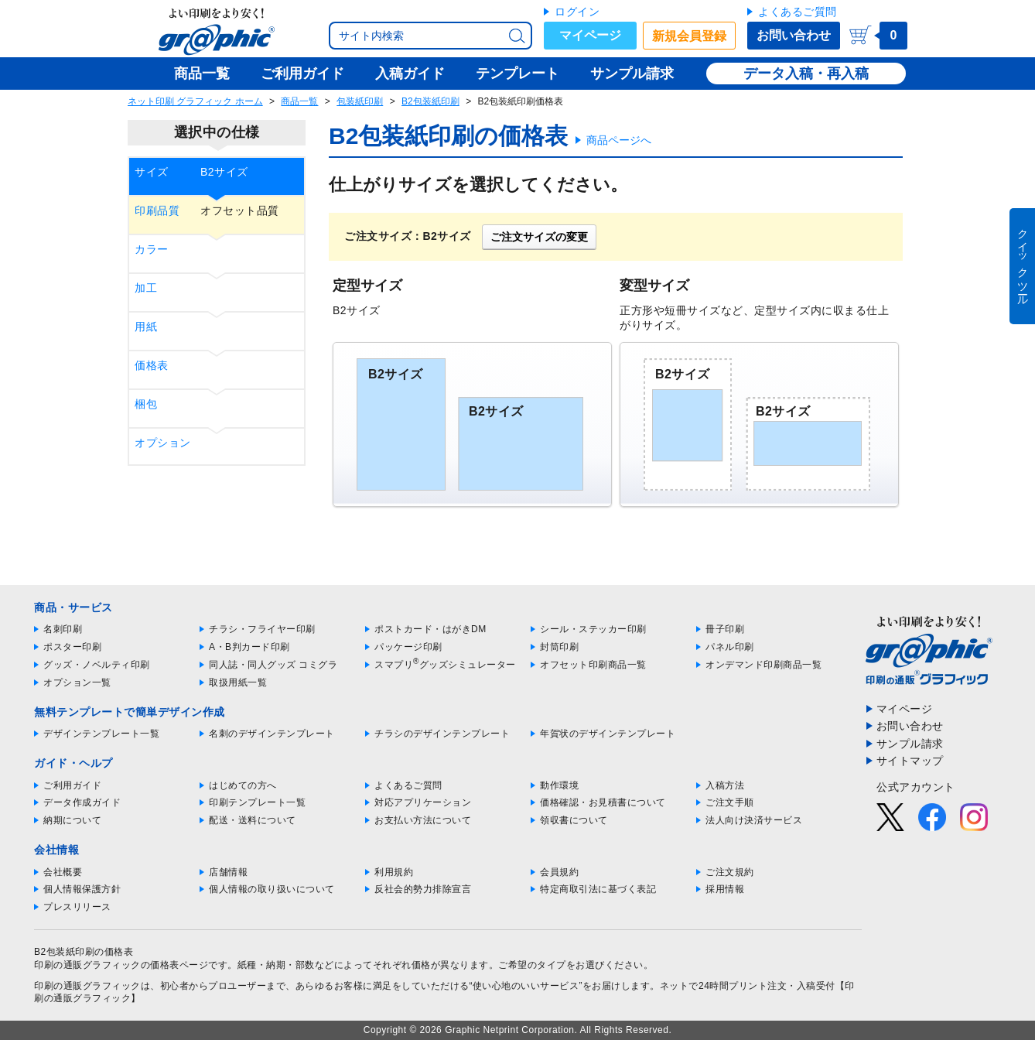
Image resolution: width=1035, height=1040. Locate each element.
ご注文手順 (729, 802)
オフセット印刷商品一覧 (593, 664)
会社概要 (62, 872)
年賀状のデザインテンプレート (607, 733)
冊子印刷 (724, 629)
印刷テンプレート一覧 (257, 802)
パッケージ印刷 (408, 646)
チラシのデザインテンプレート (442, 733)
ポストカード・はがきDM (430, 629)
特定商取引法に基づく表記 (598, 889)
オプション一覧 (77, 682)
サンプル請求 (910, 743)
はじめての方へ (243, 785)
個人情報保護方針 (82, 889)
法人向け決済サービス (753, 820)
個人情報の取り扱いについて (272, 889)
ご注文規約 (729, 872)
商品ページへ (618, 140)
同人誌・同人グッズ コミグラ (273, 664)
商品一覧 (299, 101)
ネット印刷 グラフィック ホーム (195, 101)
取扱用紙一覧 (238, 682)
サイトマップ (910, 760)
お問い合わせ (794, 35)
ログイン (577, 11)
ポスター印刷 (72, 646)
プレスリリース (77, 906)
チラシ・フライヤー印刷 (262, 629)
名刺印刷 (62, 629)
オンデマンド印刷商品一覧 (763, 664)
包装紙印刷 (359, 101)
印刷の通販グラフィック (87, 985)
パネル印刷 (729, 646)
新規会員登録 (689, 36)
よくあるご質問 (797, 11)
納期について (72, 820)
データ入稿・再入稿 (806, 73)
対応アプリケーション (422, 802)
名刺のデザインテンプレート (272, 733)
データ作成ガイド (82, 802)
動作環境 (559, 785)
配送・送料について (252, 820)
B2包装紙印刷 (430, 101)
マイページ (590, 35)
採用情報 (724, 889)
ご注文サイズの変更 (539, 237)
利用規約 (393, 872)
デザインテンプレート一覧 (101, 733)
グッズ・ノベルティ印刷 (96, 664)
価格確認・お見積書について (603, 802)
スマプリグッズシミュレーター (445, 664)
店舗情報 (228, 872)
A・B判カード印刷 (249, 646)
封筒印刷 (559, 646)
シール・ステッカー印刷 (593, 629)
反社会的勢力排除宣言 (422, 889)
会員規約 (559, 872)
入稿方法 (724, 785)
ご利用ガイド (72, 785)
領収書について (574, 820)
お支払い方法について (422, 820)
